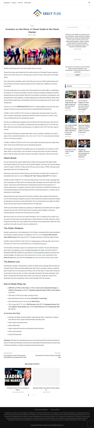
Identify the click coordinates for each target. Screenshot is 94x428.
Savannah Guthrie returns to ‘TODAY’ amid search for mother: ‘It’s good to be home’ (84, 128)
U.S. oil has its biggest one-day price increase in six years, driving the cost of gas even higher (83, 105)
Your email (77, 61)
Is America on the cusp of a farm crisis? (70, 151)
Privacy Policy (55, 410)
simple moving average (13, 125)
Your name (77, 51)
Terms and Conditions (41, 410)
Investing (27, 2)
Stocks (20, 2)
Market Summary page (38, 255)
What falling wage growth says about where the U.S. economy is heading (70, 104)
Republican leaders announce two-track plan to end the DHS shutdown (84, 153)
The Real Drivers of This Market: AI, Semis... (18, 389)
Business (7, 2)
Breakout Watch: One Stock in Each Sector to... (46, 389)
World (14, 2)
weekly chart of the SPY (35, 136)
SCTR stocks (22, 304)
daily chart (10, 107)
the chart (20, 176)
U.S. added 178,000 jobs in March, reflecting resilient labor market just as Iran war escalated (71, 129)
